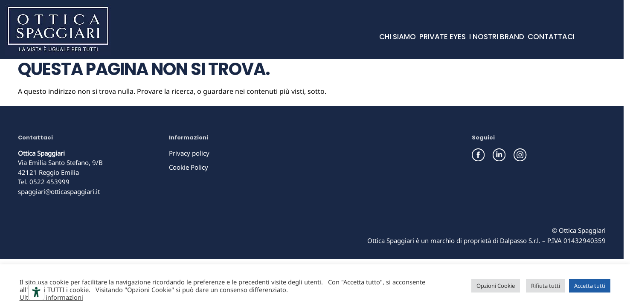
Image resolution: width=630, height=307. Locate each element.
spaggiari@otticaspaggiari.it (59, 191)
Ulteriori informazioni (51, 297)
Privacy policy (189, 153)
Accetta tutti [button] (589, 286)
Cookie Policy (188, 167)
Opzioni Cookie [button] (495, 286)
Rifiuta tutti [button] (545, 286)
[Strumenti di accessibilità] (36, 292)
